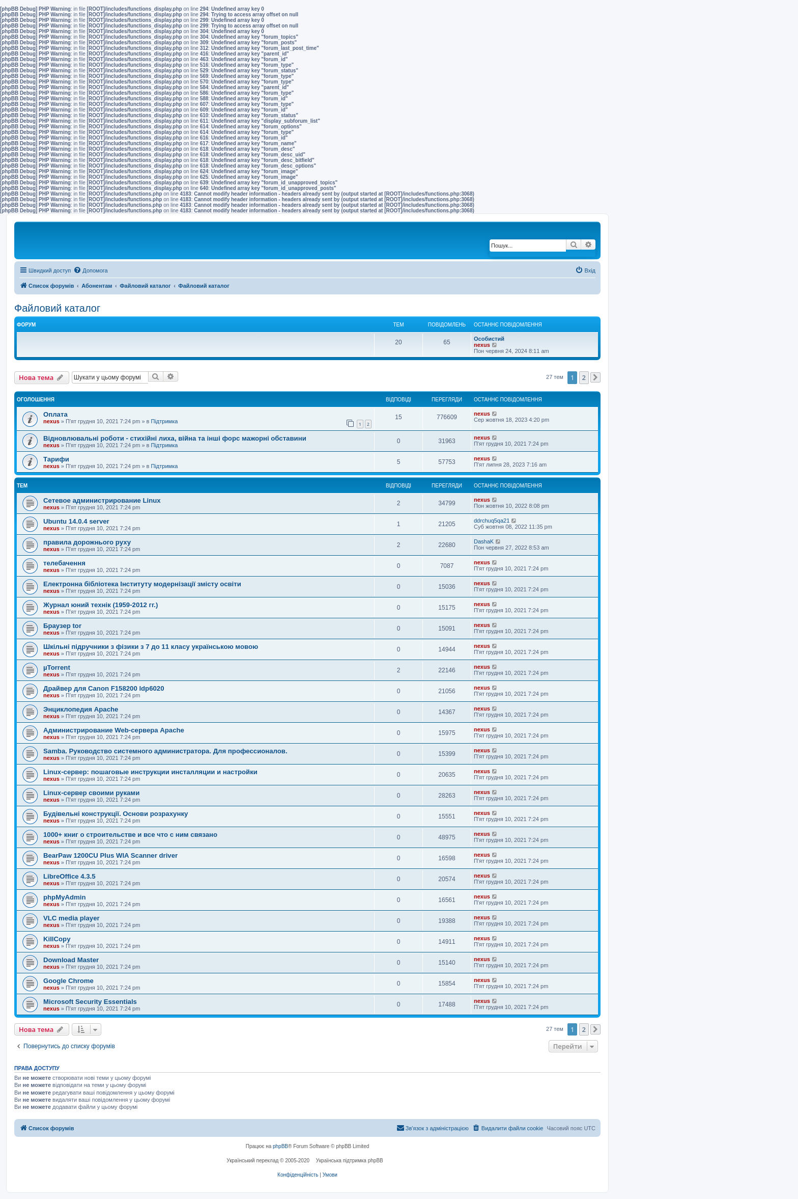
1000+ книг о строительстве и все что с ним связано (130, 834)
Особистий (489, 339)
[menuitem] (90, 270)
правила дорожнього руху (87, 542)
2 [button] (584, 377)
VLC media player (71, 918)
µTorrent (56, 667)
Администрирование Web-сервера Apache (113, 730)
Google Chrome (68, 981)
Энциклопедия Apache (80, 709)
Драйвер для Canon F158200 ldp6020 (103, 688)
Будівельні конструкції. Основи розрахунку (115, 814)
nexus (482, 345)
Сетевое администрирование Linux (102, 500)
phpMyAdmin (64, 897)
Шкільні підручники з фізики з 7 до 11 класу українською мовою (150, 646)
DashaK (484, 541)
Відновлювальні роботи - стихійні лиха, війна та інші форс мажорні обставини (174, 438)
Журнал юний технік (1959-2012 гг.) (100, 605)
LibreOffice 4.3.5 (69, 876)
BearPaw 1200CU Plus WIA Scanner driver (110, 855)
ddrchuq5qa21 (491, 520)
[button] (595, 377)
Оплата (55, 414)
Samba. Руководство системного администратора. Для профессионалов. (165, 751)
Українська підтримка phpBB (349, 1160)
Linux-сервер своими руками (91, 793)
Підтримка (164, 421)
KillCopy (56, 939)
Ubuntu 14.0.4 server (76, 521)
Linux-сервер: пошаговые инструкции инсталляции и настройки (150, 772)
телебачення (64, 563)
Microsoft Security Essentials (90, 1001)
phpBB (280, 1146)
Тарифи (56, 459)
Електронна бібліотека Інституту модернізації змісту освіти (142, 584)
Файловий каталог (57, 308)
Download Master (71, 960)
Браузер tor (62, 626)
